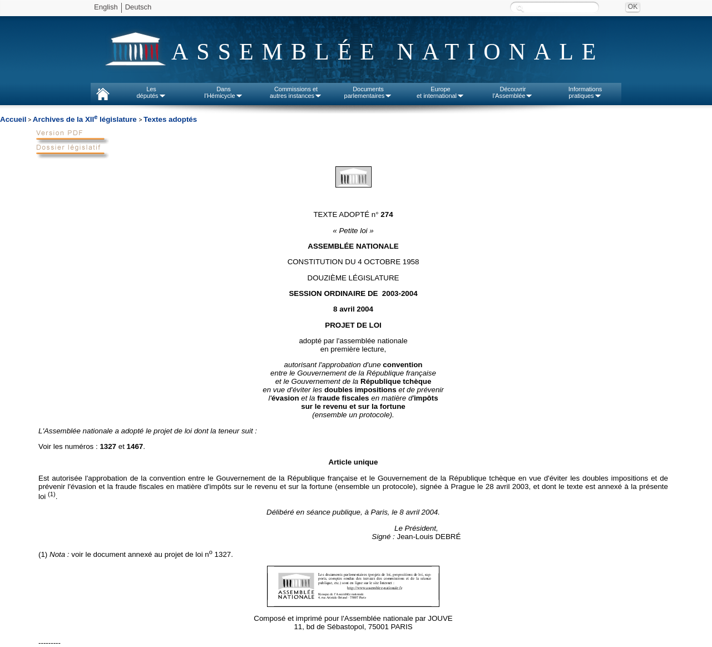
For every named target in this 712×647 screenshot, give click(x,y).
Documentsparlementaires (368, 92)
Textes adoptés (170, 119)
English (106, 7)
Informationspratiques (585, 92)
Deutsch (138, 7)
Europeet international (440, 92)
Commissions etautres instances (296, 92)
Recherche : (520, 8)
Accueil (13, 119)
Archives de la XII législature (86, 119)
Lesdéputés (151, 92)
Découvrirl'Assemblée (513, 92)
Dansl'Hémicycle (223, 92)
